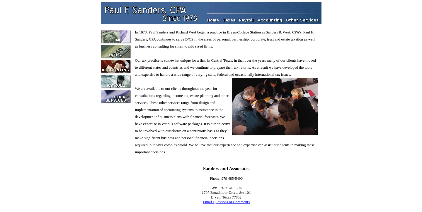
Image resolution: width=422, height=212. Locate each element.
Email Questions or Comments (226, 202)
